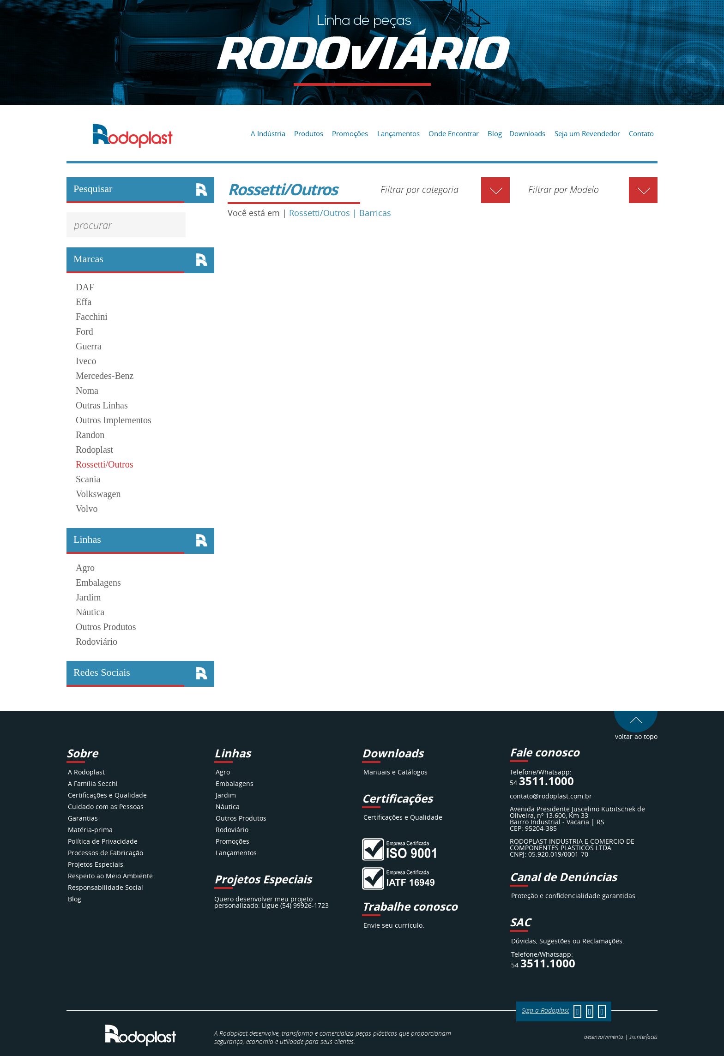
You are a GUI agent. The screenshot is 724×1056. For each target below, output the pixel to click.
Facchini (92, 316)
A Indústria (268, 133)
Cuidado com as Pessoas (106, 806)
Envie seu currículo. (393, 925)
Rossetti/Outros (104, 464)
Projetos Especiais (95, 864)
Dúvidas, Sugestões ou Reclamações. (567, 940)
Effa (83, 301)
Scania (88, 479)
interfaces (643, 1036)
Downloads (527, 133)
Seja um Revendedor (587, 133)
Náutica (90, 612)
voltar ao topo (636, 733)
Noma (87, 390)
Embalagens (98, 582)
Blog (495, 133)
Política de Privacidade (103, 841)
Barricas (375, 212)
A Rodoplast (86, 772)
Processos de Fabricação (105, 852)
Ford (84, 331)
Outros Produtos (106, 626)
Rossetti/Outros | (324, 212)
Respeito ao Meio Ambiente (110, 875)
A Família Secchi (93, 783)
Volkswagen (98, 493)
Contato (641, 133)
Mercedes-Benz (105, 375)
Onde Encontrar (453, 133)
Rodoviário (96, 641)
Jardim (88, 597)
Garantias (83, 818)
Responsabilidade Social (105, 887)
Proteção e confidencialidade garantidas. (574, 895)
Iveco (86, 361)
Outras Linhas (102, 405)
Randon (90, 434)
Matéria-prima (90, 829)
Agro (85, 567)
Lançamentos (398, 133)
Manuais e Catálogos (395, 772)
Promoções (350, 133)
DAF (85, 287)
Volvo (86, 508)
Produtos (308, 133)
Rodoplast (94, 449)
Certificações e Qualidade (107, 795)
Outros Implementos (113, 420)
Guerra (89, 346)
